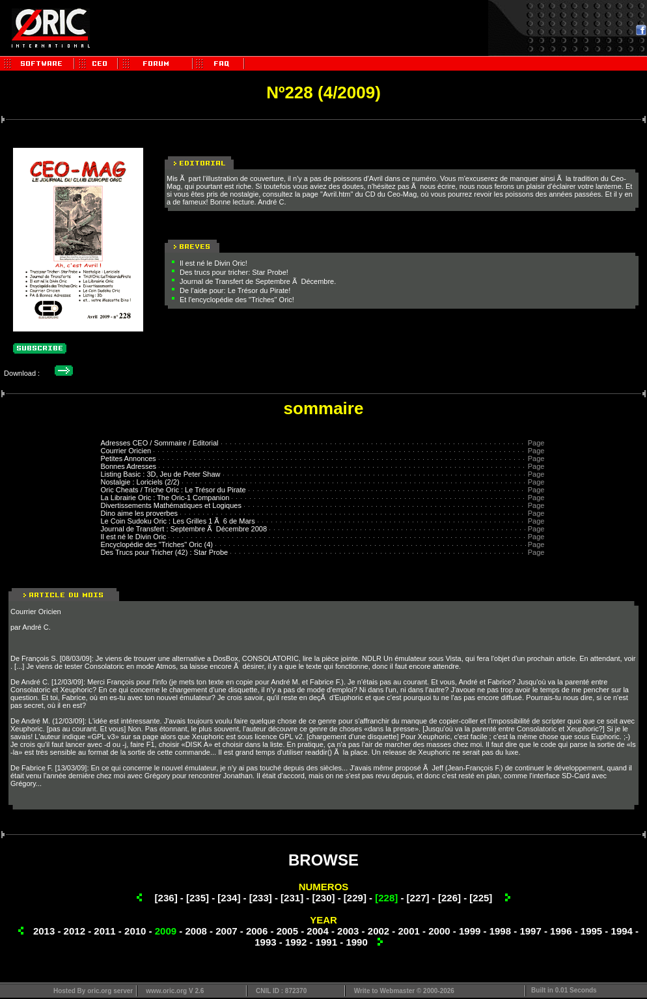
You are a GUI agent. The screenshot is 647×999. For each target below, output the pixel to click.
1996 (560, 930)
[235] (197, 897)
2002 (378, 930)
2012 (74, 930)
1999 (469, 930)
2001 (409, 930)
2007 (226, 930)
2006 (257, 930)
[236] (166, 897)
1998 (500, 930)
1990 (356, 942)
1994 (622, 930)
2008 (195, 930)
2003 (348, 930)
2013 (44, 930)
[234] (228, 897)
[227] (418, 897)
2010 (135, 930)
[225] (480, 897)
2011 (104, 930)
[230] (323, 897)
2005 (287, 930)
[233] (260, 897)
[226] (449, 897)
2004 (317, 930)
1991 (326, 942)
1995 (591, 930)
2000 (439, 930)
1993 (265, 942)
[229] (355, 897)
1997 (530, 930)
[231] (292, 897)
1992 (296, 942)
